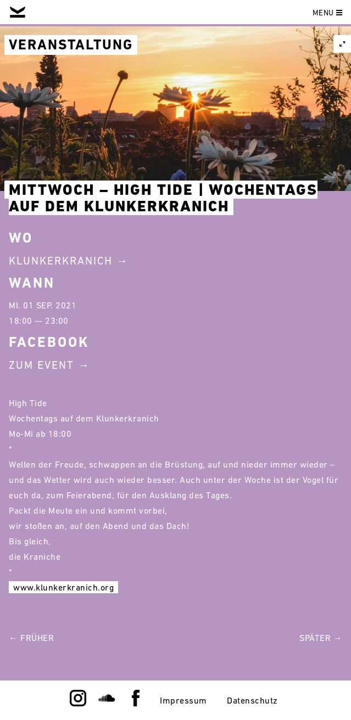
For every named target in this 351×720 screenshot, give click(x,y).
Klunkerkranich (61, 261)
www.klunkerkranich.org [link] (63, 587)
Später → (320, 638)
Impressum (183, 700)
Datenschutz (252, 700)
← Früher (31, 638)
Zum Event (41, 365)
